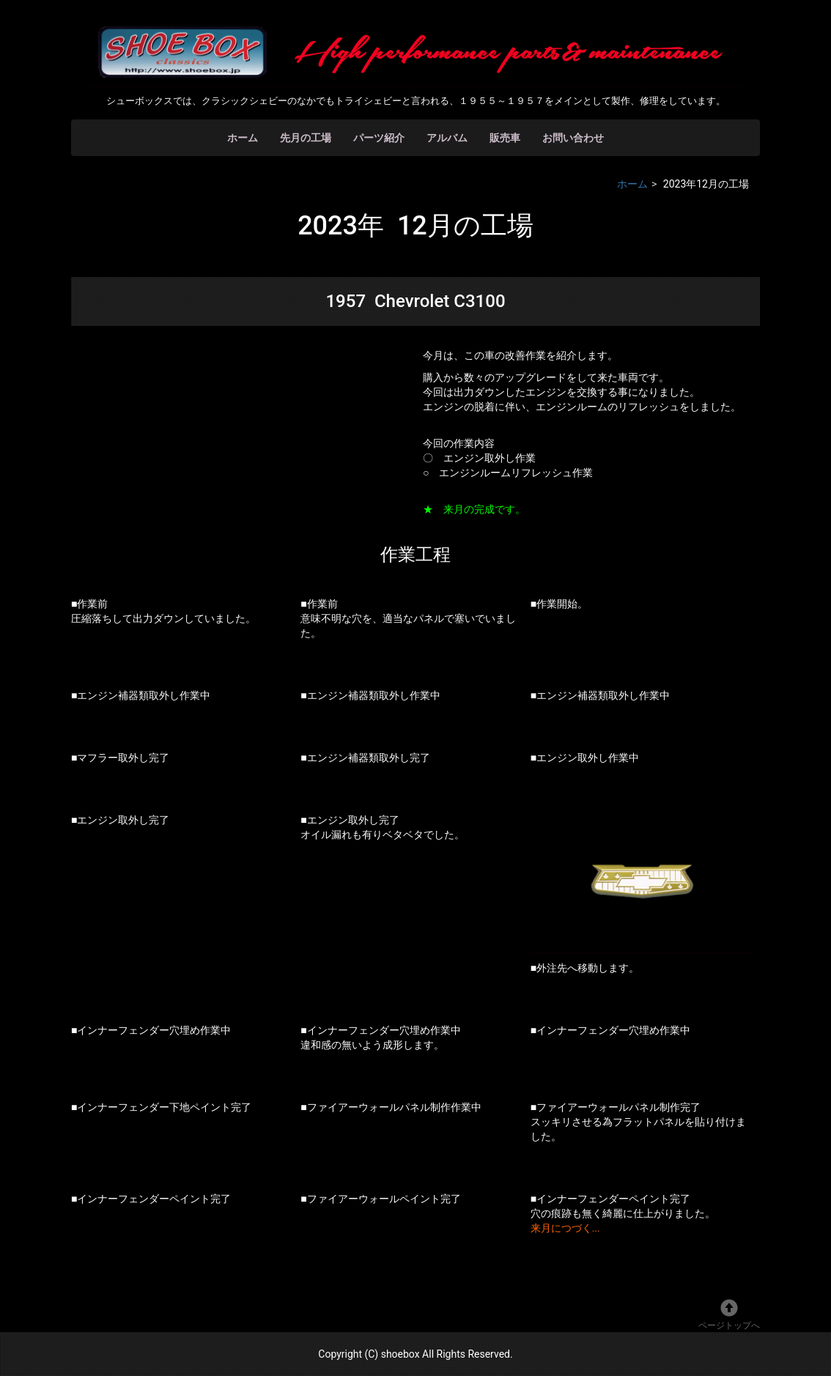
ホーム (242, 138)
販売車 (505, 138)
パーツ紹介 (379, 138)
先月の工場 (305, 138)
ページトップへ (729, 1315)
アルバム (447, 138)
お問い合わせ (573, 138)
